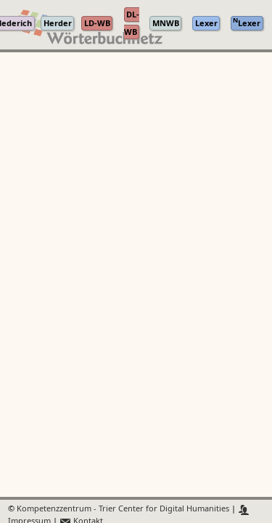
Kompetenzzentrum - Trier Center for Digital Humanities (123, 509)
